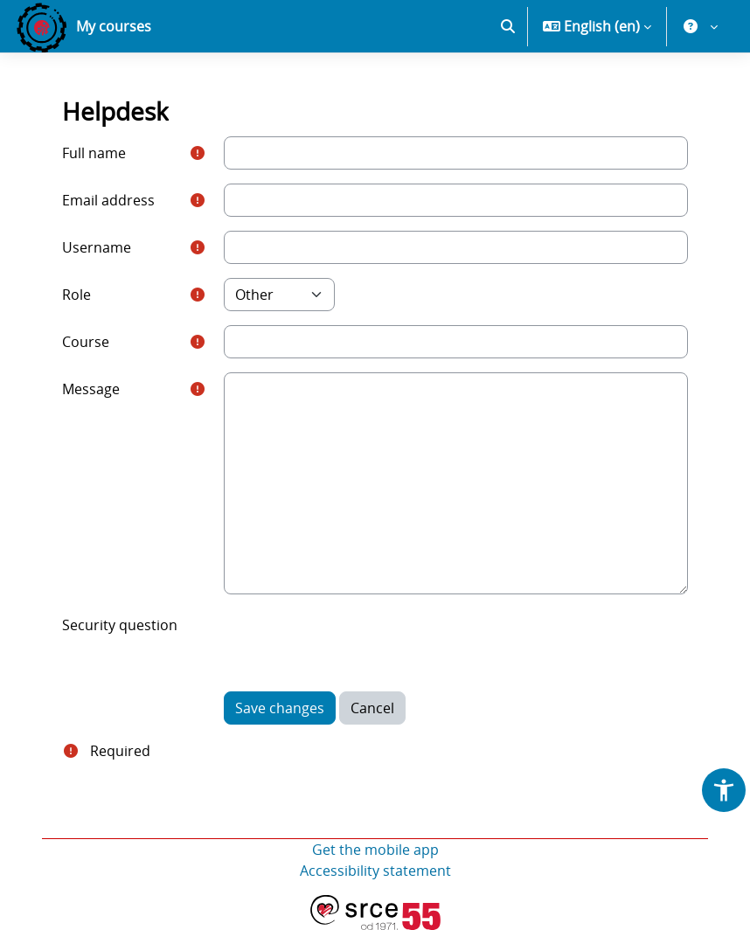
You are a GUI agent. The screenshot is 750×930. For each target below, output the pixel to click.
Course (85, 341)
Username (96, 247)
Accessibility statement (375, 870)
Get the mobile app (375, 849)
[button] (508, 26)
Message (91, 389)
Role (76, 294)
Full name (94, 153)
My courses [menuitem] (113, 26)
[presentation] (357, 642)
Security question (119, 625)
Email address (108, 200)
